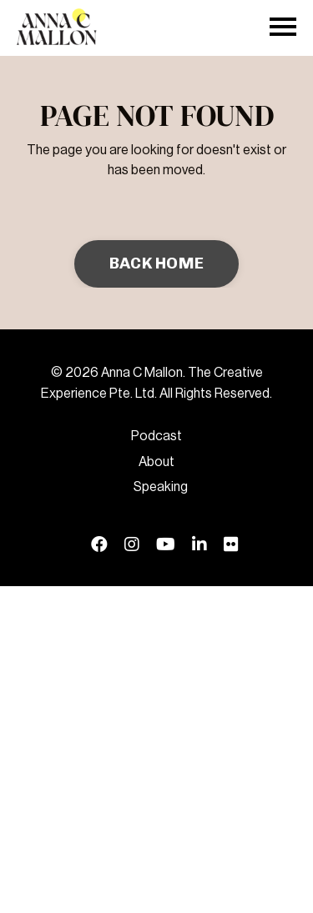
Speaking (161, 487)
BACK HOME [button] (156, 263)
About (156, 462)
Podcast (156, 436)
